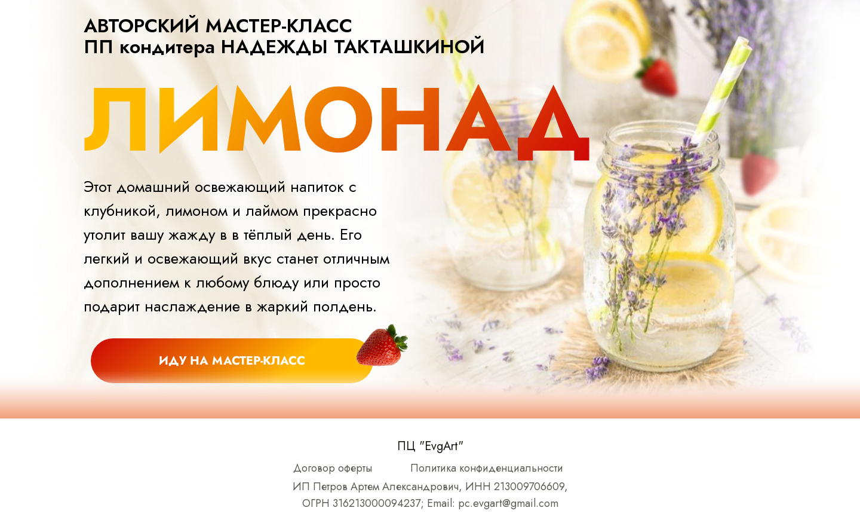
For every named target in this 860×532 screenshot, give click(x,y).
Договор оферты (332, 468)
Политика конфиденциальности (486, 468)
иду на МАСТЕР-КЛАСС (232, 360)
